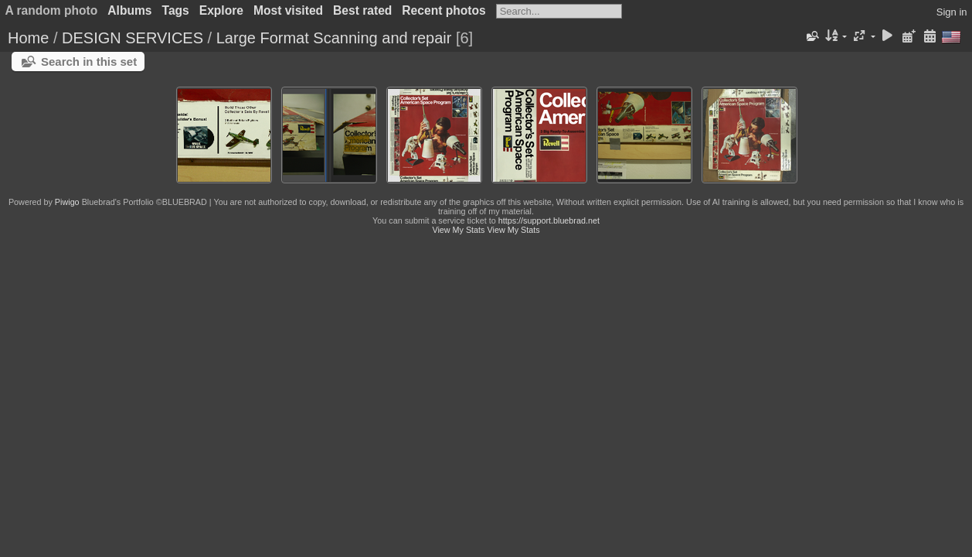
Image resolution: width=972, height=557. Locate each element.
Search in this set (89, 61)
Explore (221, 10)
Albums (129, 10)
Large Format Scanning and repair (336, 37)
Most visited (288, 10)
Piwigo (67, 202)
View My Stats (458, 229)
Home (28, 37)
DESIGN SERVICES (132, 37)
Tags (175, 10)
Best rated (362, 10)
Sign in (951, 12)
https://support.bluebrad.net (549, 220)
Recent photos (443, 10)
